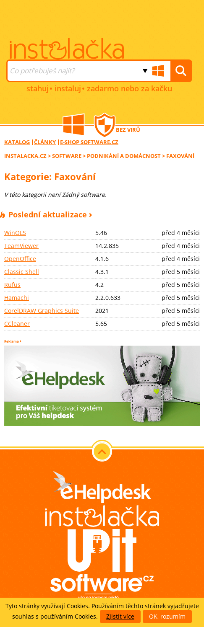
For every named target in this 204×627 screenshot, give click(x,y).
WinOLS (15, 233)
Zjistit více (120, 616)
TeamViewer (21, 246)
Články (45, 142)
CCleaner (17, 324)
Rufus (12, 285)
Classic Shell (21, 272)
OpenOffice (20, 259)
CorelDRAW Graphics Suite (41, 311)
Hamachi (16, 298)
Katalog (17, 142)
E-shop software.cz (89, 142)
